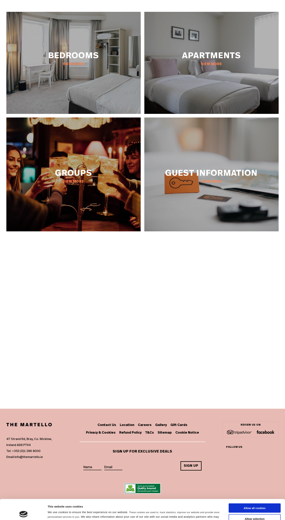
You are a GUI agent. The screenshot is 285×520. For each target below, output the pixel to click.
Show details (190, 512)
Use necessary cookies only (254, 509)
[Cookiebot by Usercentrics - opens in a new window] (23, 513)
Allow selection (254, 498)
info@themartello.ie (29, 457)
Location (127, 425)
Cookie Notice (187, 432)
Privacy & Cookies (101, 432)
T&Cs (149, 432)
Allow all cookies (255, 487)
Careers (145, 425)
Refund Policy (130, 432)
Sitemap (165, 432)
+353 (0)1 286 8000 (26, 451)
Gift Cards (178, 425)
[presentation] (152, 463)
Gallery (161, 425)
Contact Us (107, 425)
